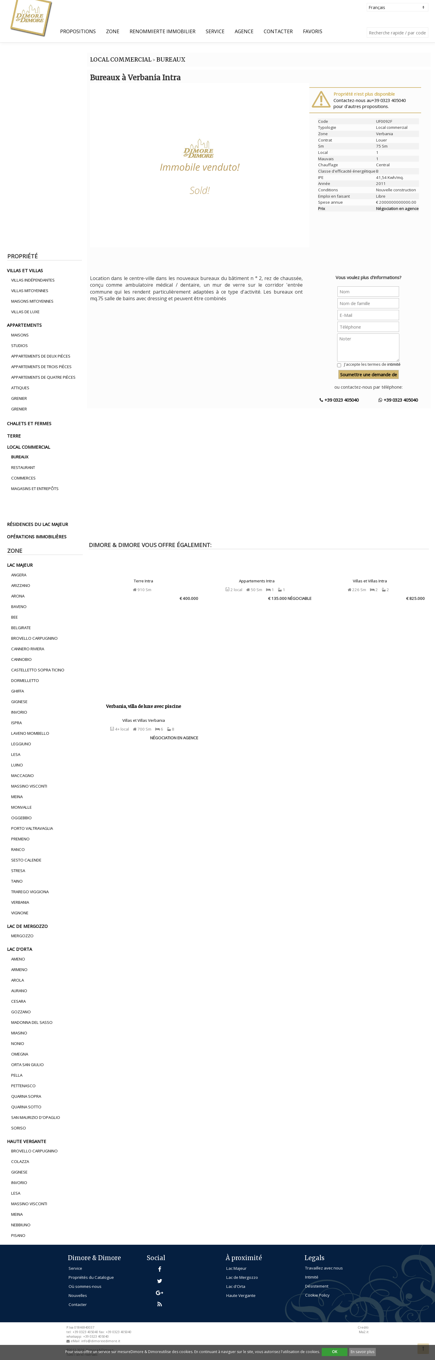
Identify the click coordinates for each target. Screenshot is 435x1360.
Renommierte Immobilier (162, 31)
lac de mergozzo (27, 926)
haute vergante (26, 1141)
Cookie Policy (317, 1295)
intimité (394, 364)
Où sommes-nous (85, 1286)
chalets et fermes (29, 423)
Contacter (278, 31)
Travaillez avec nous (324, 1268)
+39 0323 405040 (339, 400)
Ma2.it (364, 1332)
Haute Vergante (241, 1295)
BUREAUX (170, 59)
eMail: (76, 1341)
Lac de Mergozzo (242, 1277)
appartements (24, 325)
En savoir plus (362, 1351)
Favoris (312, 31)
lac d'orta (19, 949)
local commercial (28, 447)
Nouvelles (78, 1295)
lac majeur (20, 565)
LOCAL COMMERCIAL (120, 59)
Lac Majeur (236, 1268)
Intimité (311, 1277)
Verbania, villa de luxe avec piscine (143, 706)
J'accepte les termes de (372, 364)
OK (334, 1351)
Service (215, 31)
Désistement (316, 1286)
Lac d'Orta (235, 1286)
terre (14, 436)
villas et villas (25, 270)
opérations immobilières (36, 536)
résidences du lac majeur (37, 524)
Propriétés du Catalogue (91, 1277)
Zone (112, 31)
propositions (78, 31)
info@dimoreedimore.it (100, 1341)
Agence (244, 31)
